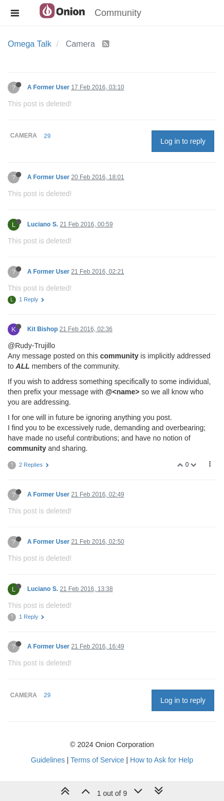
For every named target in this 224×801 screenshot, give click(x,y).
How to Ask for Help (161, 760)
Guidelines (48, 760)
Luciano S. (42, 224)
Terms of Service (97, 760)
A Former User (48, 87)
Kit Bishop (42, 329)
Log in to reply (183, 141)
